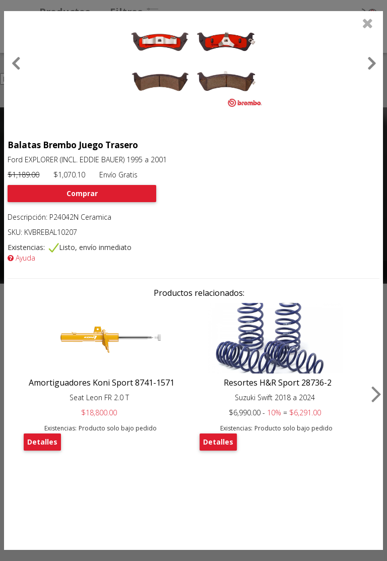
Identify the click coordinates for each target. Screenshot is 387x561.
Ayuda (21, 258)
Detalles (42, 442)
